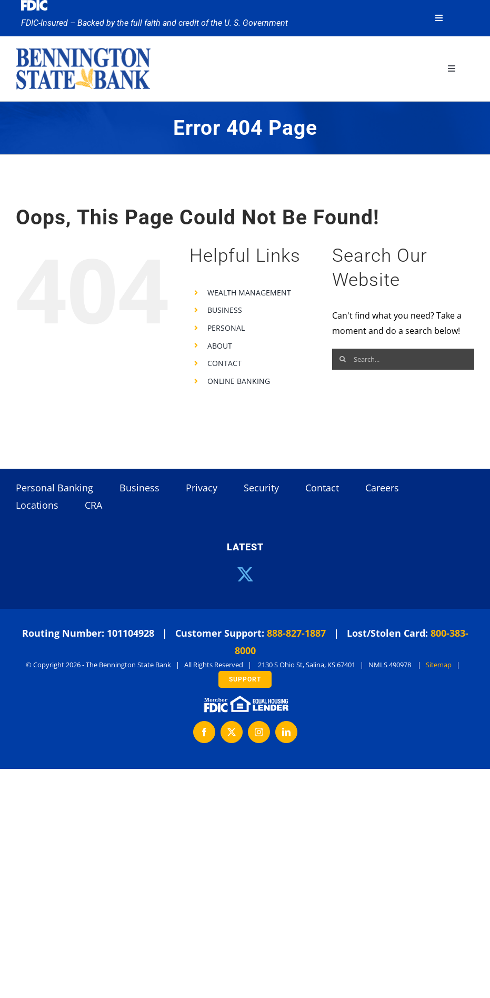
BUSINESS (224, 310)
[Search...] (403, 359)
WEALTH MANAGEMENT (249, 293)
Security (261, 487)
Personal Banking (54, 487)
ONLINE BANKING (238, 381)
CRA (93, 505)
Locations (37, 505)
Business (139, 487)
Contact (322, 487)
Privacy (201, 487)
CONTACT (224, 363)
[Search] (342, 359)
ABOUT (219, 346)
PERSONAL (226, 328)
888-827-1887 (296, 633)
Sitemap (439, 664)
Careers (382, 487)
